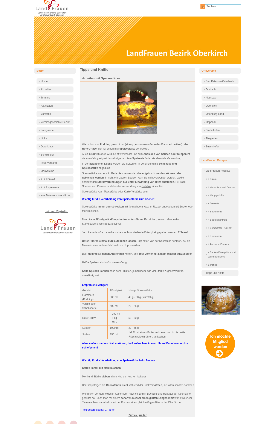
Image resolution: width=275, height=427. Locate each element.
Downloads (47, 146)
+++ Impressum (50, 187)
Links (44, 138)
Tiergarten (211, 138)
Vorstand (46, 113)
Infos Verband (49, 162)
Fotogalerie (47, 130)
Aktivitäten (47, 105)
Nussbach (211, 97)
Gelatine (146, 186)
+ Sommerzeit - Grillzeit (220, 228)
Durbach (210, 89)
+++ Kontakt (48, 179)
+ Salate (212, 179)
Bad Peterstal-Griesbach (220, 81)
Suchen (202, 6)
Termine (45, 97)
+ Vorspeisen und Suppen (221, 187)
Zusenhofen (212, 146)
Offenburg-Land (215, 113)
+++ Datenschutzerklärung (56, 195)
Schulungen (47, 154)
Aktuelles (46, 89)
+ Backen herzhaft (217, 219)
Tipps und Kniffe (215, 272)
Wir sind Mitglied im (56, 211)
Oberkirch (211, 105)
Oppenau (211, 122)
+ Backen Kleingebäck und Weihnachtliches (221, 254)
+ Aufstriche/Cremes (218, 244)
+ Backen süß (215, 211)
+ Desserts (213, 203)
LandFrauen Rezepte (218, 170)
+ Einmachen (215, 236)
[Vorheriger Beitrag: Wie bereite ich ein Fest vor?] (133, 415)
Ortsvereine (47, 171)
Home (44, 81)
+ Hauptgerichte (216, 195)
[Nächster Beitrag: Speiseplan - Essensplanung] (142, 415)
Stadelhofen (213, 130)
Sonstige (212, 264)
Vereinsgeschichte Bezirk (55, 122)
